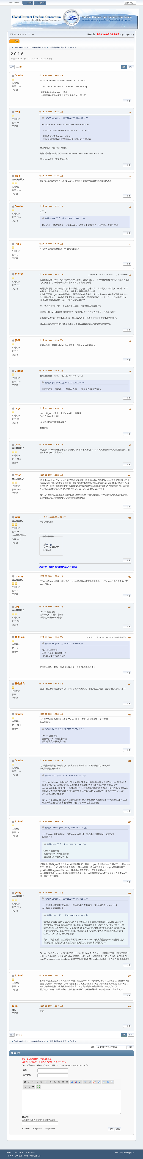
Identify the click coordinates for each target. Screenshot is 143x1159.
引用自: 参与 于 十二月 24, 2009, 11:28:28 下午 (65, 383)
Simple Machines (28, 1152)
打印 (130, 67)
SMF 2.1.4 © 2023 (14, 1152)
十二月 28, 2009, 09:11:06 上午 (51, 821)
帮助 (116, 1152)
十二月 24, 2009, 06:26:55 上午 (51, 206)
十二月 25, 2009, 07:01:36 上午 (51, 444)
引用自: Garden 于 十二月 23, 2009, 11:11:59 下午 (66, 118)
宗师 (17, 517)
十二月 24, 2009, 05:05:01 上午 (51, 176)
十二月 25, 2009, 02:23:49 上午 (51, 371)
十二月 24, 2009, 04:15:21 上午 (51, 112)
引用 (127, 101)
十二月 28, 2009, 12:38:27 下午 (51, 893)
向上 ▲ (133, 1152)
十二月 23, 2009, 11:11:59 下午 (51, 75)
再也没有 (20, 637)
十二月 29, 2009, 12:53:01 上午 (51, 975)
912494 (19, 274)
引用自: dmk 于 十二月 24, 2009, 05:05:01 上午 (65, 218)
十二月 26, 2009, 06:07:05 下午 (51, 637)
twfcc (18, 444)
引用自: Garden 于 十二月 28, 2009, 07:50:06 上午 (66, 899)
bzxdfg (19, 576)
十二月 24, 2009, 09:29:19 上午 (51, 274)
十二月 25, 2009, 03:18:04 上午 (51, 408)
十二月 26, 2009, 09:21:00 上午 (51, 607)
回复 (124, 67)
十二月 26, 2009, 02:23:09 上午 (54, 517)
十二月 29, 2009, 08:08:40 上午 (51, 1006)
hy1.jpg (47, 545)
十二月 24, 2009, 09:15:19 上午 (51, 244)
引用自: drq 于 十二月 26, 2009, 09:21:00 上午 (64, 644)
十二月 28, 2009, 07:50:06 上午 (51, 760)
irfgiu (18, 244)
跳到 (93, 1047)
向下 (12, 67)
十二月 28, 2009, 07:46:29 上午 (51, 714)
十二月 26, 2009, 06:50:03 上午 (51, 576)
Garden (19, 75)
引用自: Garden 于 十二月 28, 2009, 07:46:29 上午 (66, 828)
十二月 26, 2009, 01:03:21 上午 (51, 475)
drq (17, 606)
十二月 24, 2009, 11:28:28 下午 (51, 340)
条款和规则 (124, 1152)
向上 (12, 1035)
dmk (17, 176)
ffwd (17, 111)
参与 (17, 340)
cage (17, 408)
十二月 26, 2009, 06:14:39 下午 (51, 684)
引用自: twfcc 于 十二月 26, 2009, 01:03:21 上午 (65, 775)
